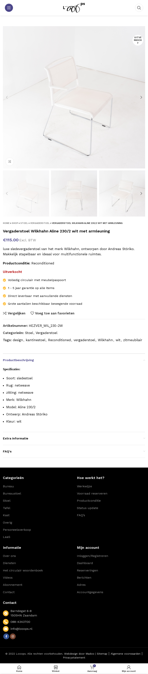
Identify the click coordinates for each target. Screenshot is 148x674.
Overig (7, 522)
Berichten (84, 577)
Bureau (8, 486)
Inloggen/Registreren (92, 556)
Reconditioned (59, 340)
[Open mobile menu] (9, 8)
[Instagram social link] (13, 636)
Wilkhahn (105, 340)
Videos (8, 577)
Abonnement (12, 585)
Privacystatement (74, 657)
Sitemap (102, 653)
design (18, 340)
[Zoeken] (139, 8)
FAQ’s (81, 515)
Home (6, 223)
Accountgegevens (90, 592)
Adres (81, 585)
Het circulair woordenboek (23, 570)
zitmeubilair (132, 340)
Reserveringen (87, 570)
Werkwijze (84, 486)
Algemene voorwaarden (125, 653)
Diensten (9, 563)
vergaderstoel (84, 340)
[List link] (37, 622)
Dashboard (85, 563)
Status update (87, 508)
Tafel (6, 508)
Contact (9, 592)
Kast (6, 515)
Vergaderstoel (40, 223)
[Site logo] (74, 7)
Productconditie (89, 500)
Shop (15, 223)
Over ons (9, 556)
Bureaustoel (12, 493)
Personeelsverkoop (17, 530)
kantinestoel (35, 340)
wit (118, 340)
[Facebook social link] (6, 636)
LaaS (6, 537)
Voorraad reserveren (92, 493)
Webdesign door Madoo (79, 653)
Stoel (24, 223)
